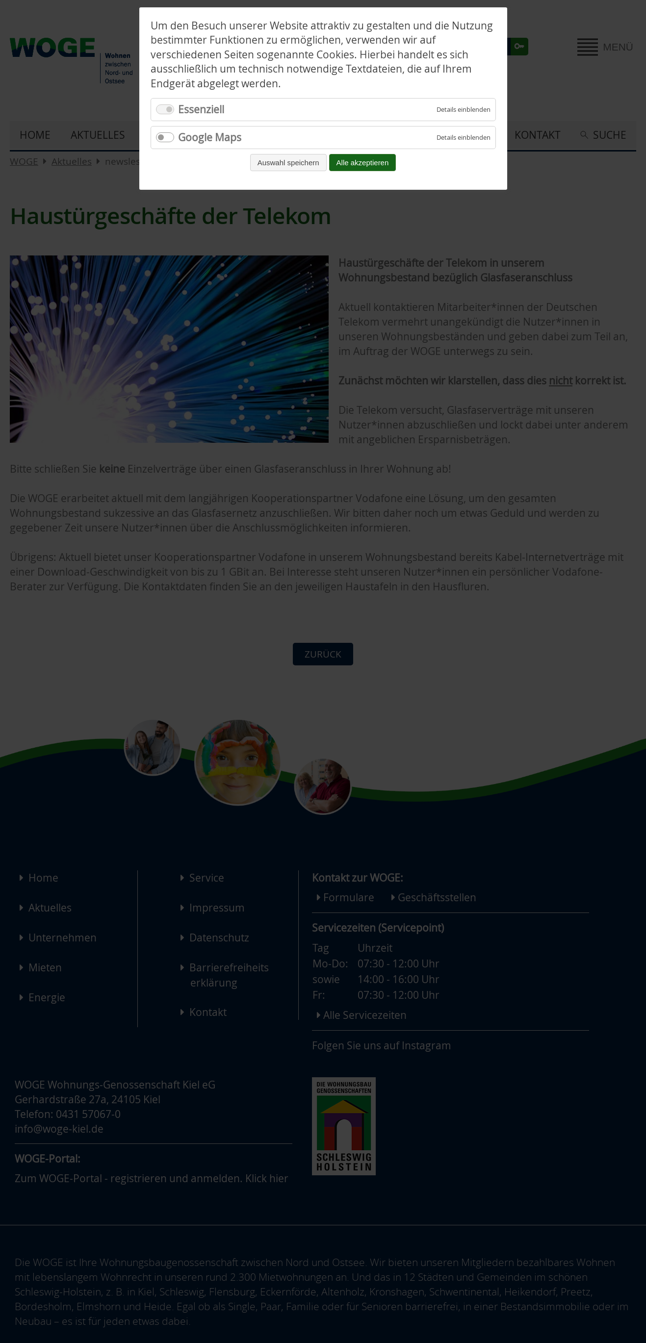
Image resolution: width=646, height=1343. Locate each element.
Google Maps (209, 137)
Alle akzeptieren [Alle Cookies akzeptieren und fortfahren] (362, 162)
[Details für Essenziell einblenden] (463, 110)
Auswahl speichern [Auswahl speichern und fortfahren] (288, 162)
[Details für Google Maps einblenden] (463, 138)
